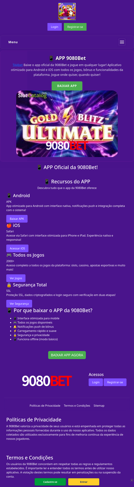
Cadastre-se (50, 482)
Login (54, 27)
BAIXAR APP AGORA (67, 355)
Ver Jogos (16, 278)
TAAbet (18, 65)
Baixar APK (17, 219)
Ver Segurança (19, 304)
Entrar (84, 482)
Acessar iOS (17, 248)
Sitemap (99, 406)
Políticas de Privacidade (45, 406)
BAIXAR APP (67, 86)
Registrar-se (75, 27)
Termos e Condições (77, 406)
